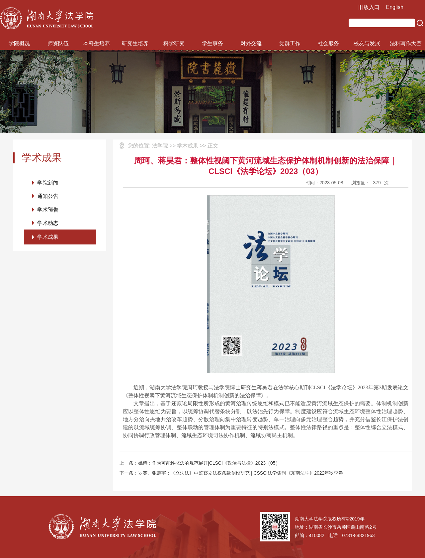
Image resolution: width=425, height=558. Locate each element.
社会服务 (328, 43)
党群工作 (289, 43)
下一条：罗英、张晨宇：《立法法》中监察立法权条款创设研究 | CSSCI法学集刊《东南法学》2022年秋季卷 (231, 473)
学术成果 (47, 238)
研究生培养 (135, 43)
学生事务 (212, 43)
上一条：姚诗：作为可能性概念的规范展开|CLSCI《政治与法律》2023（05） (200, 463)
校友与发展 (367, 43)
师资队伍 (58, 43)
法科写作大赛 (406, 43)
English (394, 7)
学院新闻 (47, 183)
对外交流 (251, 43)
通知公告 (47, 196)
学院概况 (19, 43)
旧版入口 (369, 7)
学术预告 (47, 210)
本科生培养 (96, 43)
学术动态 (47, 224)
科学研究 (174, 43)
